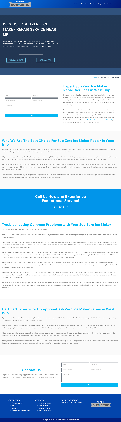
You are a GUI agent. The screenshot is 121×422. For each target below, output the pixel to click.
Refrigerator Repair (45, 403)
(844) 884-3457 (17, 403)
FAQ (13, 406)
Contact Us (107, 4)
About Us (84, 4)
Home (76, 4)
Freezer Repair (44, 406)
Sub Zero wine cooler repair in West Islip (101, 120)
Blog (99, 4)
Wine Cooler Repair (45, 411)
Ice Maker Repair (45, 408)
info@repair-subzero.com (21, 411)
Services (92, 4)
